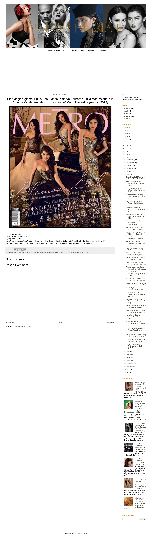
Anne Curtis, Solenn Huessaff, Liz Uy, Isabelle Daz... (135, 317)
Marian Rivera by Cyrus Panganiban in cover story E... (136, 323)
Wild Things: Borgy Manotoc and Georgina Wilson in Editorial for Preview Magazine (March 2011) (134, 406)
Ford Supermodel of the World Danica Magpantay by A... (135, 190)
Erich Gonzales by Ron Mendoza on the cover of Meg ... (135, 301)
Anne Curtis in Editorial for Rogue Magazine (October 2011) (140, 446)
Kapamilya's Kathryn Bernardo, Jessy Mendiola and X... (136, 273)
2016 (127, 145)
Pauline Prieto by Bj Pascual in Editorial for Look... (135, 258)
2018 (127, 139)
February (130, 363)
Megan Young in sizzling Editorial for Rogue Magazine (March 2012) (140, 386)
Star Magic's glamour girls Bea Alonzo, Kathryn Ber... (136, 228)
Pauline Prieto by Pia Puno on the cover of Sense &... (136, 306)
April (128, 357)
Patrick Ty (71, 252)
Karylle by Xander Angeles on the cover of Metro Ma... (136, 289)
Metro (65, 252)
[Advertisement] (76, 70)
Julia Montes (32, 252)
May (128, 354)
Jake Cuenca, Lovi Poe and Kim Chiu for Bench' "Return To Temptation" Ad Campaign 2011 (134, 503)
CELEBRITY (92, 50)
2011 (127, 370)
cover (26, 252)
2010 (127, 373)
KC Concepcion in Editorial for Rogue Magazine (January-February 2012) (140, 427)
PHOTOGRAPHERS (53, 50)
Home (61, 323)
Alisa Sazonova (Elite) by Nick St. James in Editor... (135, 249)
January (129, 366)
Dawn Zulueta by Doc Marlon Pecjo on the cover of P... (136, 284)
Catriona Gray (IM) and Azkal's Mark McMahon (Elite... (135, 216)
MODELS (103, 50)
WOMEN (74, 50)
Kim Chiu (51, 252)
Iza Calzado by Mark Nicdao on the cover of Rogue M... (136, 279)
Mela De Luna (59, 252)
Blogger (85, 533)
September (130, 168)
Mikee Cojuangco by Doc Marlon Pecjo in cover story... (134, 330)
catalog (126, 111)
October (129, 166)
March (129, 360)
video (126, 119)
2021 (127, 131)
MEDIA (65, 50)
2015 (127, 148)
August (129, 171)
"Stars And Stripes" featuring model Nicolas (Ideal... (135, 254)
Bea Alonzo (14, 252)
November (130, 163)
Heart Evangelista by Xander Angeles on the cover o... (135, 311)
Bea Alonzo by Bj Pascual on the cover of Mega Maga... (136, 178)
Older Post (110, 323)
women (77, 252)
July (128, 174)
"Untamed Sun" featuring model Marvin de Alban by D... (135, 196)
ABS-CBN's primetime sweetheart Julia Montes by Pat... (135, 183)
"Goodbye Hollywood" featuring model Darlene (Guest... (135, 346)
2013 (127, 154)
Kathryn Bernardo (42, 252)
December (130, 160)
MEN (82, 50)
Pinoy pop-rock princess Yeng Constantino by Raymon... (136, 335)
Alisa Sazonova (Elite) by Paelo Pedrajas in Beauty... (136, 263)
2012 (127, 157)
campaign (127, 108)
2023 (127, 128)
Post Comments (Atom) (23, 326)
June (128, 351)
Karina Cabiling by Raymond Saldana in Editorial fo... (135, 238)
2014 (127, 151)
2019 (127, 137)
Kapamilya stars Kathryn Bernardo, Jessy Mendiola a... (136, 209)
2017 (127, 142)
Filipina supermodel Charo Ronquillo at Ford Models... (136, 268)
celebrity (21, 252)
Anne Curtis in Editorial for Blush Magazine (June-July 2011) (140, 461)
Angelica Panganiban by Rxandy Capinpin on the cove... (135, 203)
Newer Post (10, 323)
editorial (127, 116)
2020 (127, 134)
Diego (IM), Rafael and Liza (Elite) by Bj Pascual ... (135, 233)
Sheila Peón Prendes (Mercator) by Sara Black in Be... (135, 243)
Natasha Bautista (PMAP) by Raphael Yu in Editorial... (135, 340)
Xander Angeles (84, 252)
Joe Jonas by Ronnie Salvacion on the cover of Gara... (135, 294)
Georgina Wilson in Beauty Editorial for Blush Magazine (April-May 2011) (140, 483)
